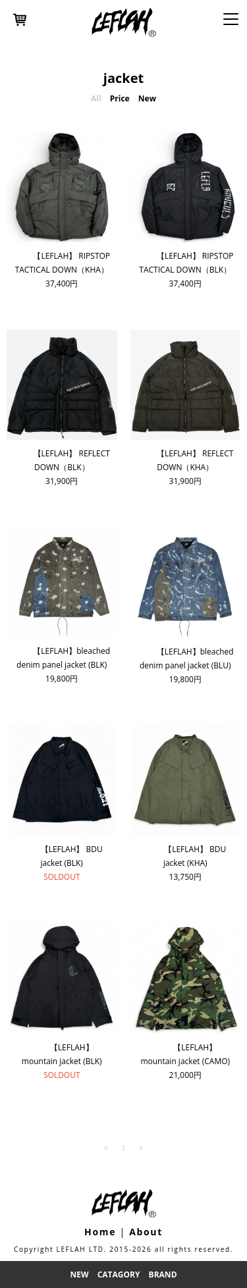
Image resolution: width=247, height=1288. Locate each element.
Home (100, 1231)
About (146, 1231)
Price (120, 98)
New (79, 1274)
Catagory (118, 1274)
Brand (163, 1274)
